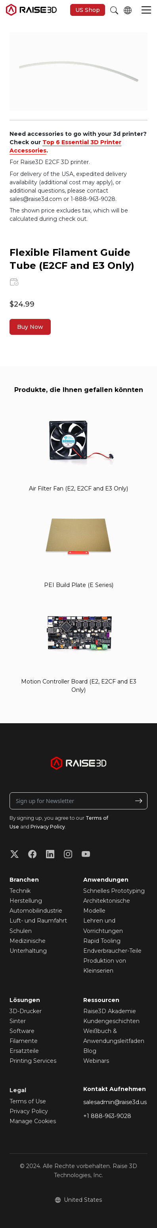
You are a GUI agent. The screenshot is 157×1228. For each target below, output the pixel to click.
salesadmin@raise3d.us (115, 1102)
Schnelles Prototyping (114, 890)
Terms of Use (28, 1101)
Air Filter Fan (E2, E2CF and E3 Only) (78, 488)
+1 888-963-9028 (107, 1116)
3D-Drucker (26, 1011)
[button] (146, 10)
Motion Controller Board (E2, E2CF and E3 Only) (78, 685)
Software (22, 1031)
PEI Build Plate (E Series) (78, 585)
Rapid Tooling (102, 940)
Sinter (18, 1021)
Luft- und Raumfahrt (38, 920)
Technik (20, 890)
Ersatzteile (24, 1050)
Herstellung (26, 900)
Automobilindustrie (36, 910)
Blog (89, 1050)
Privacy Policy (48, 827)
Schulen (21, 931)
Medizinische (28, 940)
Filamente (24, 1041)
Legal (18, 1090)
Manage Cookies (33, 1121)
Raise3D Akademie (109, 1011)
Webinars (96, 1060)
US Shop (87, 10)
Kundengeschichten (111, 1021)
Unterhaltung (28, 950)
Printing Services (33, 1060)
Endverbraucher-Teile (112, 950)
